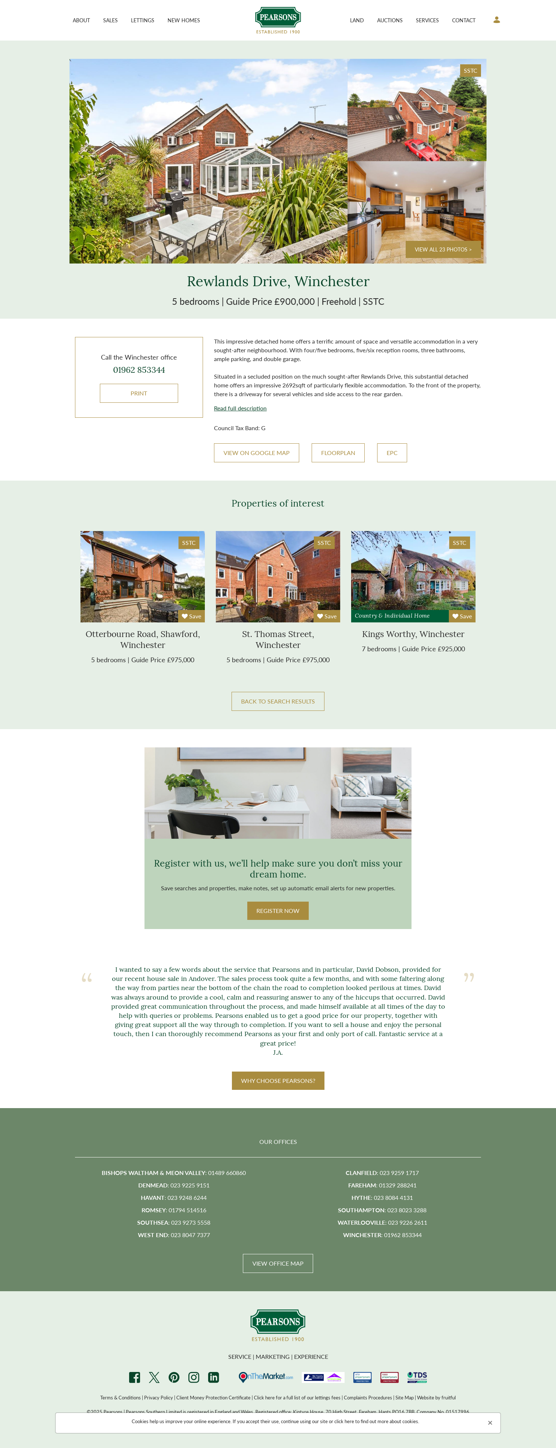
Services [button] (427, 20)
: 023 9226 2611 (382, 1222)
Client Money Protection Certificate (213, 1397)
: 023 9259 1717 (382, 1172)
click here (344, 1421)
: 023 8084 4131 (382, 1197)
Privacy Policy (158, 1397)
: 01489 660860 (174, 1172)
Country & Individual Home (392, 616)
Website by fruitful (436, 1397)
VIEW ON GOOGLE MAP (256, 452)
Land (357, 20)
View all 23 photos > (443, 249)
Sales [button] (110, 20)
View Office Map (278, 1263)
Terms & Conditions (120, 1397)
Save (191, 616)
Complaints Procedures (368, 1397)
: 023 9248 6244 (174, 1197)
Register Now (278, 910)
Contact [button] (464, 20)
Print (139, 393)
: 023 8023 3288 (382, 1210)
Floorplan (338, 452)
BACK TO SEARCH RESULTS (278, 701)
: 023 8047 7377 (174, 1235)
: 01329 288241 (382, 1185)
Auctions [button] (390, 20)
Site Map (404, 1397)
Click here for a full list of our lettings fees (297, 1397)
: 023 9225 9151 (174, 1185)
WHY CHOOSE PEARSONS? (278, 1080)
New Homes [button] (184, 20)
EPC (392, 452)
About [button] (81, 20)
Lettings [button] (142, 20)
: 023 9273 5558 (173, 1222)
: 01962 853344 (382, 1235)
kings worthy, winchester (413, 635)
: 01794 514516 (174, 1210)
